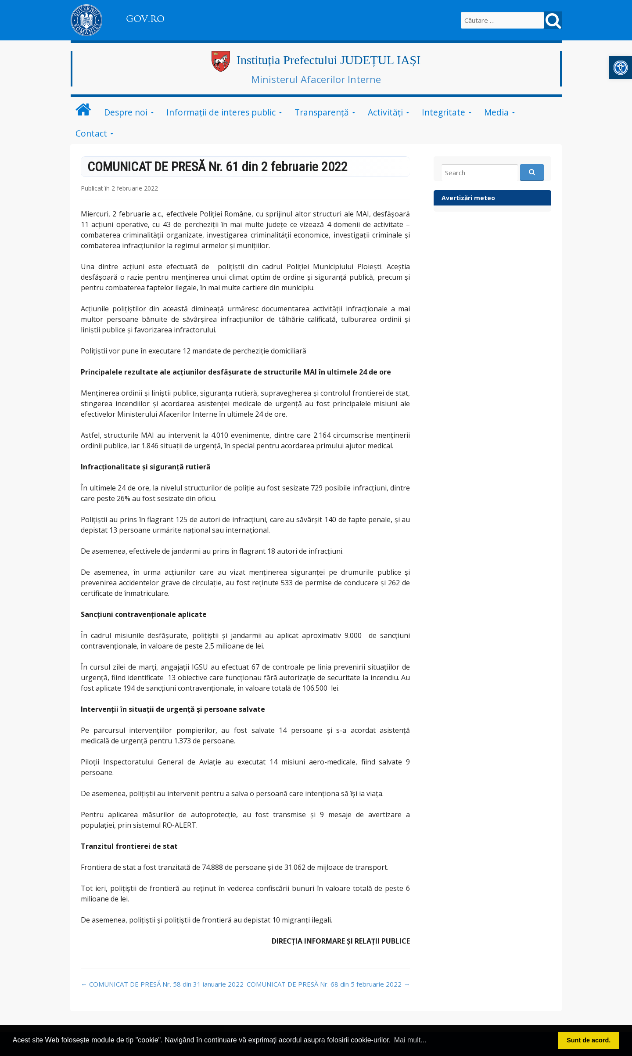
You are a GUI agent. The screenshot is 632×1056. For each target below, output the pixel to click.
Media (496, 112)
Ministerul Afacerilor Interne (316, 79)
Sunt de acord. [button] (588, 1040)
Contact (91, 133)
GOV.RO (145, 19)
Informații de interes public (221, 112)
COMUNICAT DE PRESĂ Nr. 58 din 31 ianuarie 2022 (162, 984)
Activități (385, 112)
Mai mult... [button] (410, 1040)
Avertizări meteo (468, 198)
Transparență (321, 112)
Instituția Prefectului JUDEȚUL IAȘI (329, 60)
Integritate (443, 112)
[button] (620, 67)
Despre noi (125, 112)
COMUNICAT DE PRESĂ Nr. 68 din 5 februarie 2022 (328, 984)
